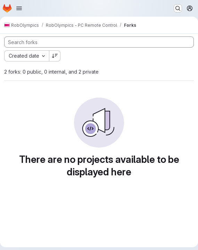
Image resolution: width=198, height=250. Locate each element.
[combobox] (26, 55)
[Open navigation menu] (19, 8)
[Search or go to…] (178, 8)
